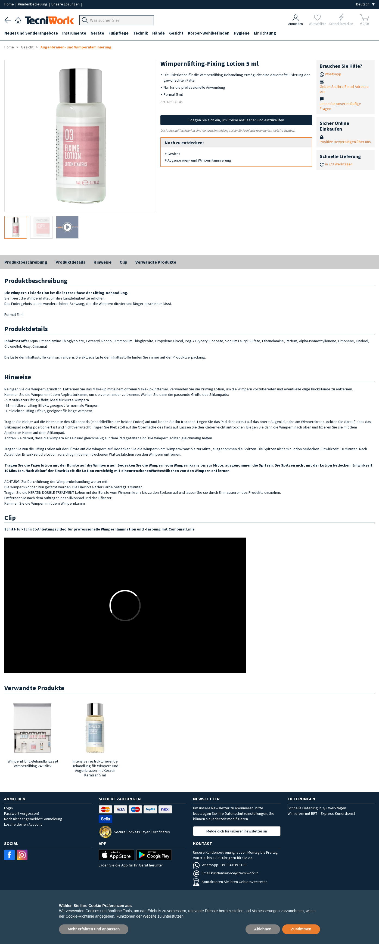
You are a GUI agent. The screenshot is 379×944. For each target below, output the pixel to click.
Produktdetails (70, 262)
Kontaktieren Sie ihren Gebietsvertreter (230, 881)
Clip (123, 262)
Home (9, 4)
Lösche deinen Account (23, 824)
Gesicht (176, 33)
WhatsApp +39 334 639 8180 (219, 864)
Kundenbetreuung (33, 4)
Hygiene (242, 33)
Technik (140, 33)
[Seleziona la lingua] (365, 4)
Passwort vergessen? (21, 813)
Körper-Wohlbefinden (208, 33)
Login (8, 808)
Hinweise (102, 262)
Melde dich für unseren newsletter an (236, 831)
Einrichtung (265, 33)
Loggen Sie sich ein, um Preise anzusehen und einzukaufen (236, 120)
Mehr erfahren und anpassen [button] (94, 929)
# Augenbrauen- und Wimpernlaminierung (198, 160)
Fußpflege (118, 33)
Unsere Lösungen (65, 4)
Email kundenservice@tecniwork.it (225, 873)
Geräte (97, 33)
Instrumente (74, 33)
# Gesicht (172, 153)
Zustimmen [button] (301, 929)
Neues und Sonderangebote (31, 33)
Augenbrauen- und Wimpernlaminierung (76, 47)
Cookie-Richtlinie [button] (80, 916)
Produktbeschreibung (25, 262)
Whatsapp (333, 74)
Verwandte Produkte (155, 262)
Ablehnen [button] (263, 929)
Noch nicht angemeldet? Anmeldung (33, 818)
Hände (158, 33)
